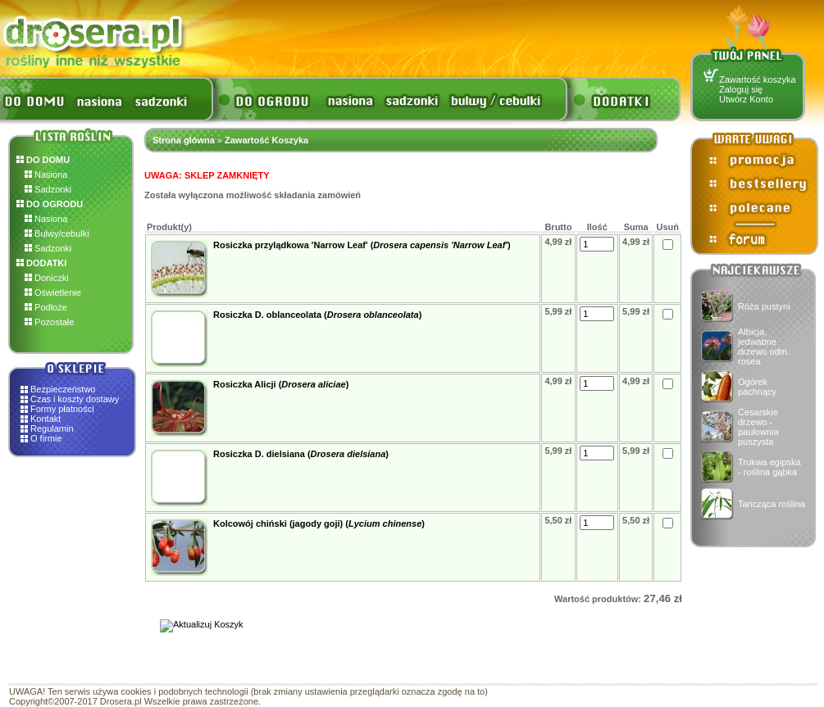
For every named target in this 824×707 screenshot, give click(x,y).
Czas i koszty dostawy (74, 399)
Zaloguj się (741, 89)
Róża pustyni (764, 306)
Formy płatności (62, 409)
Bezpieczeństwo (63, 389)
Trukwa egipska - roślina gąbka (769, 467)
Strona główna (184, 140)
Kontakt (45, 419)
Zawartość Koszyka (266, 140)
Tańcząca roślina (771, 504)
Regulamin (52, 428)
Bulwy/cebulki (57, 233)
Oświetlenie (53, 292)
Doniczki (47, 278)
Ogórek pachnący (757, 387)
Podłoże (46, 307)
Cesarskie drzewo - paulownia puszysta (758, 426)
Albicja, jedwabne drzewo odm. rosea (764, 346)
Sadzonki (48, 189)
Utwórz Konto (746, 99)
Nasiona (46, 174)
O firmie (46, 438)
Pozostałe (49, 322)
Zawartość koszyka (757, 79)
